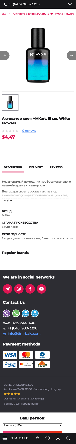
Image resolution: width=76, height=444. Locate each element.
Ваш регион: (32, 418)
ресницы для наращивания (21, 403)
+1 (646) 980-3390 (24, 4)
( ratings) (24, 398)
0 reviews (29, 130)
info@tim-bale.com (24, 333)
